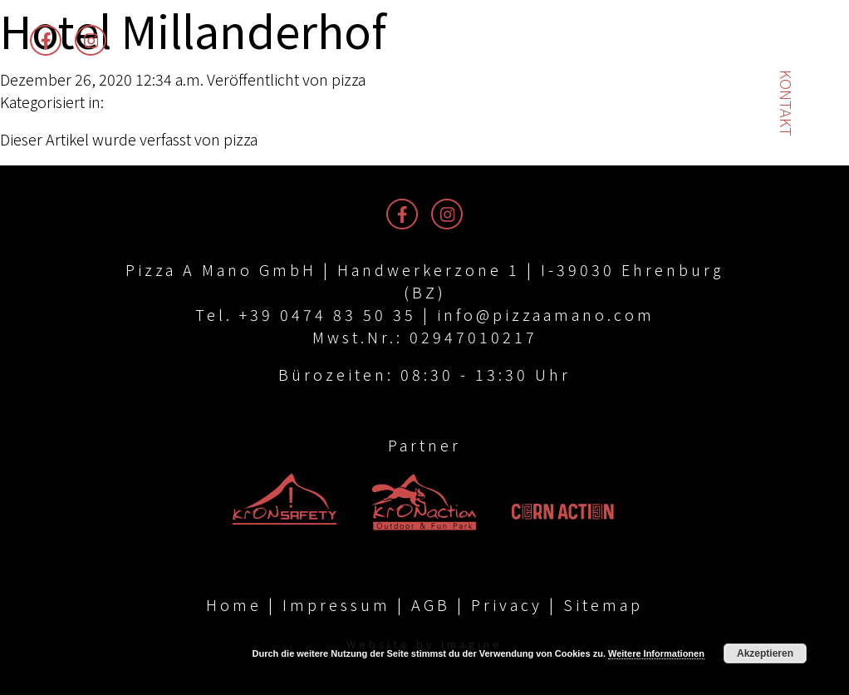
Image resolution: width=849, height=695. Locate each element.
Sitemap (603, 604)
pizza (348, 79)
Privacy (506, 604)
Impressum (336, 604)
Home (234, 604)
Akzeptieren (765, 653)
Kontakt (786, 103)
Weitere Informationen (656, 653)
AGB (430, 604)
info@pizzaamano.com (546, 314)
